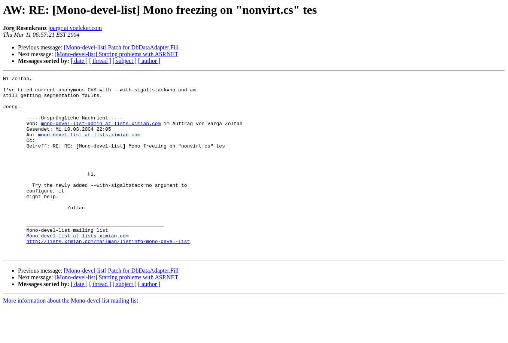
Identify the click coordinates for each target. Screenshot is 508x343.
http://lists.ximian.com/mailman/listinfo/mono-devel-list (108, 274)
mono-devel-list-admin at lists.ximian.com (101, 133)
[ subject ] (125, 61)
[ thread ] (100, 61)
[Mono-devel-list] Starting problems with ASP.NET (116, 54)
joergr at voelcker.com (75, 28)
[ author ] (149, 61)
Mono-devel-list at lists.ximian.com (77, 268)
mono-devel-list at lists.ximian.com (89, 146)
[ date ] (79, 61)
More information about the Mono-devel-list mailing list (70, 336)
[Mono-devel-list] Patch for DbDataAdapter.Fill (121, 47)
